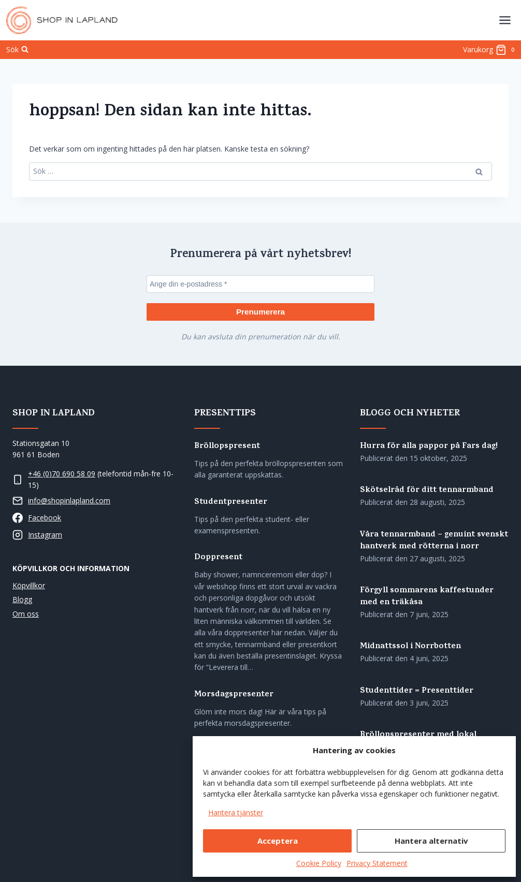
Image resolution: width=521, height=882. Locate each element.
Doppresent (218, 558)
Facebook (44, 517)
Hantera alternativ (431, 840)
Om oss (25, 613)
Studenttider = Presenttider (416, 691)
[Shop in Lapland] (62, 20)
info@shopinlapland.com (69, 500)
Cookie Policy (318, 863)
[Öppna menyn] (505, 19)
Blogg (22, 599)
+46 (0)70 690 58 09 (61, 473)
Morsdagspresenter (233, 695)
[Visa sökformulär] (17, 49)
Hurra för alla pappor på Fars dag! (429, 447)
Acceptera (277, 840)
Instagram (45, 535)
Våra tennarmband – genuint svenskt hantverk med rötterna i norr (434, 540)
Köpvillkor (28, 585)
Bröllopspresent (227, 447)
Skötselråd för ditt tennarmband (427, 491)
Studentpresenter (230, 502)
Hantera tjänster (235, 812)
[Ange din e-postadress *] (260, 283)
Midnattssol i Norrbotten (410, 647)
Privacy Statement (377, 863)
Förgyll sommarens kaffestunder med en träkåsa (427, 597)
